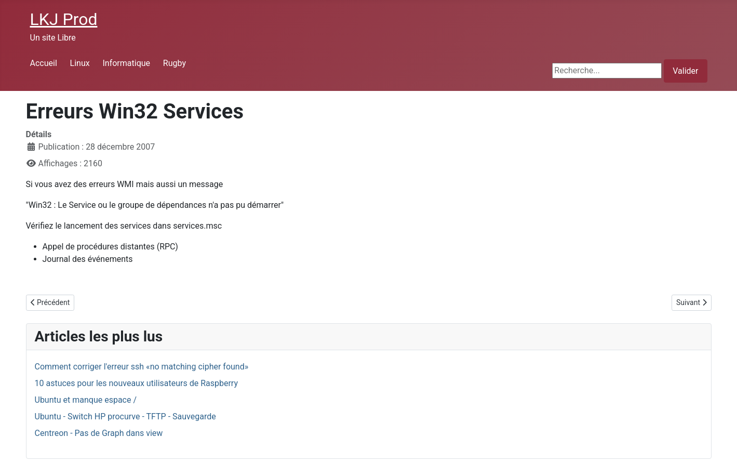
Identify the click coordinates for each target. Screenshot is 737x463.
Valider (685, 71)
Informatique (126, 63)
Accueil (43, 63)
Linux (80, 63)
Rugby (174, 63)
